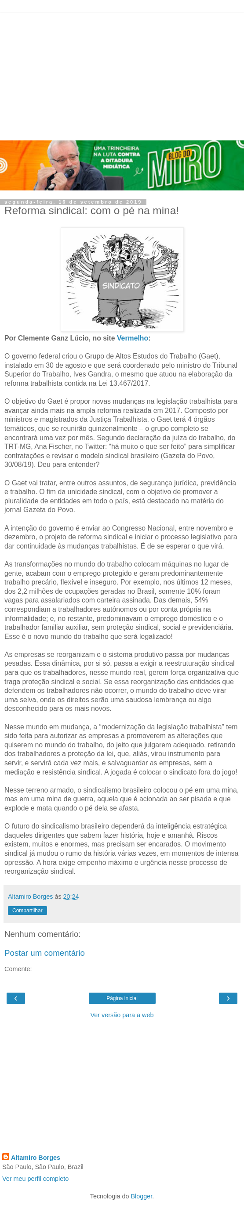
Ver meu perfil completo (35, 1178)
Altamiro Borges (35, 1157)
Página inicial (122, 998)
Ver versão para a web (122, 1015)
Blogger (142, 1196)
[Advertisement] (122, 74)
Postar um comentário (44, 953)
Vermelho (132, 338)
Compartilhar (27, 910)
